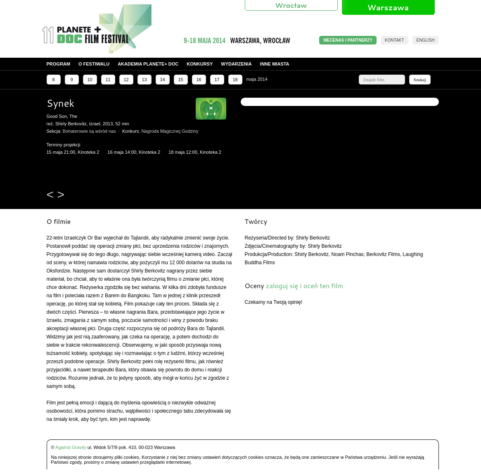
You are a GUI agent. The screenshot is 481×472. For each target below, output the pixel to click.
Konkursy (200, 63)
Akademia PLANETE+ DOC (148, 63)
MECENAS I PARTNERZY (347, 40)
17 (216, 79)
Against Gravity (70, 447)
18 (234, 79)
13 (144, 79)
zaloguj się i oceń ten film (304, 285)
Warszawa (388, 7)
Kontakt (394, 40)
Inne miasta (274, 63)
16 (198, 79)
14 (162, 79)
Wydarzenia (236, 63)
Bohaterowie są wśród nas (89, 131)
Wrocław (291, 5)
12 (125, 79)
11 (107, 79)
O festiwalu (93, 63)
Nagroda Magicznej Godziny (169, 131)
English (426, 40)
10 (89, 79)
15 (180, 79)
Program (58, 63)
